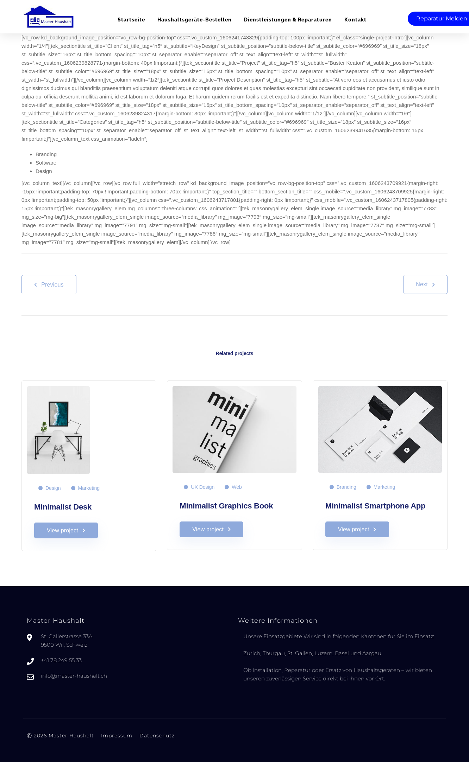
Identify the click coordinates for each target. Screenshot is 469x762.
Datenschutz (157, 735)
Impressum (116, 735)
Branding (346, 487)
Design (53, 488)
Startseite (131, 20)
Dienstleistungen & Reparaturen (288, 20)
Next (425, 284)
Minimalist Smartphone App (375, 505)
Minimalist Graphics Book (226, 505)
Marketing (89, 488)
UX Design (202, 487)
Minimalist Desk (63, 506)
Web (237, 487)
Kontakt (355, 20)
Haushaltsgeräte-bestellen (194, 20)
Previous (49, 285)
